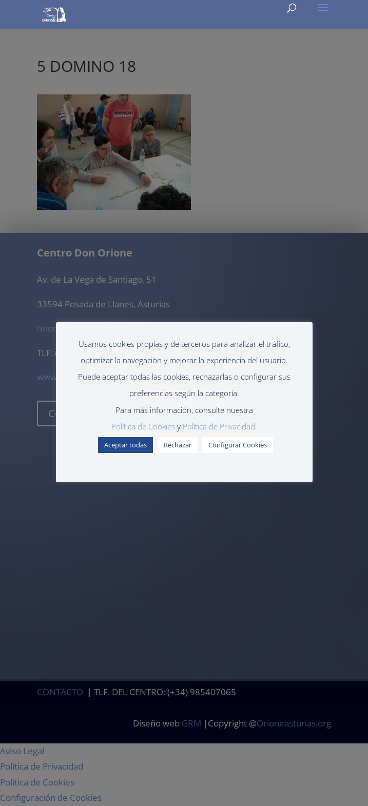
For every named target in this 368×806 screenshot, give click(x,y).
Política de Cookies (143, 426)
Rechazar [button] (177, 444)
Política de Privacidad (219, 426)
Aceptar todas (125, 444)
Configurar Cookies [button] (237, 444)
